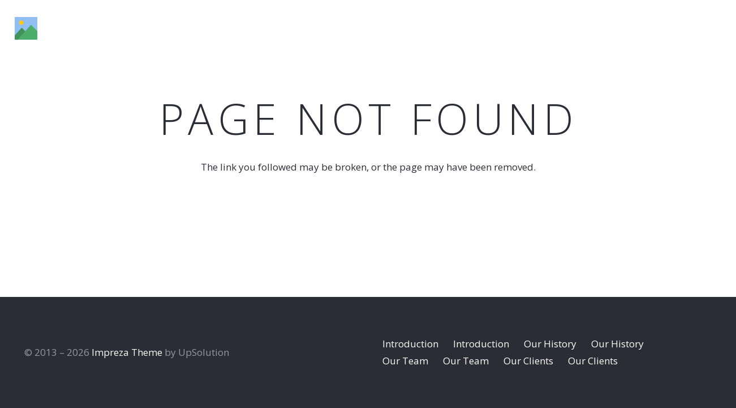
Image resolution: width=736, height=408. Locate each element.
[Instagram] (659, 28)
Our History (550, 343)
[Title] (26, 28)
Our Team (405, 360)
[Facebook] (632, 28)
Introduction (410, 343)
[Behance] (687, 28)
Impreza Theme (127, 352)
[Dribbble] (715, 28)
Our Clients (528, 360)
